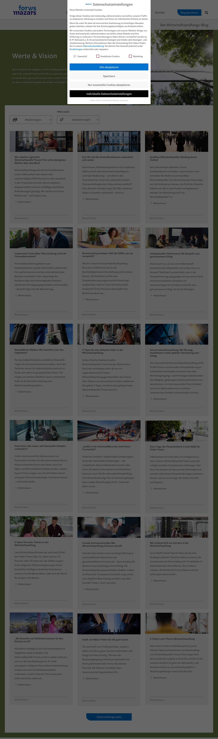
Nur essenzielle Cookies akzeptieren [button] (109, 85)
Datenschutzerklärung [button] (110, 100)
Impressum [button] (124, 100)
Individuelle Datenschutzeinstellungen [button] (109, 94)
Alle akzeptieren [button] (109, 67)
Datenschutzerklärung (93, 45)
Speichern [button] (109, 76)
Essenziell (80, 56)
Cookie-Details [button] (95, 100)
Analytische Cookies (108, 56)
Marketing (136, 56)
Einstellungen (76, 49)
